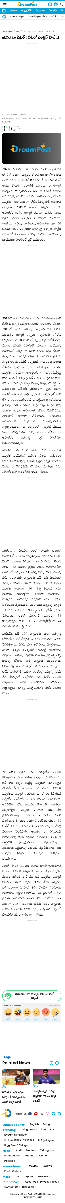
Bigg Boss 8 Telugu (16, 1145)
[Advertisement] (32, 77)
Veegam (38, 1197)
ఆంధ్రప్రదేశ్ (26, 10)
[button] (57, 1063)
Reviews (47, 1166)
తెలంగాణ (40, 10)
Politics (8, 1161)
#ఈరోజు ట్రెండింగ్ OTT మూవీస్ (42, 16)
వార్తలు (13, 10)
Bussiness (44, 1177)
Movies (33, 1166)
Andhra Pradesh (26, 1150)
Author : (14, 114)
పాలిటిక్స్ (53, 10)
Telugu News (7, 31)
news (18, 31)
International (12, 1156)
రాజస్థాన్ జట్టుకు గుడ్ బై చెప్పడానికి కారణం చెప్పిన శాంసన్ (44, 1095)
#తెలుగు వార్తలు (17, 16)
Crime (43, 1156)
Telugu (47, 1124)
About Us (30, 1182)
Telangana (47, 1150)
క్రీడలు (5, 1087)
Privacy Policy (48, 1182)
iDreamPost (48, 1130)
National (30, 1156)
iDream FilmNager (15, 1135)
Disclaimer (29, 1187)
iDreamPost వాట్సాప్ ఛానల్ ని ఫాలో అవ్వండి (34, 996)
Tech (18, 1177)
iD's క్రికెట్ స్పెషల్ (46, 1140)
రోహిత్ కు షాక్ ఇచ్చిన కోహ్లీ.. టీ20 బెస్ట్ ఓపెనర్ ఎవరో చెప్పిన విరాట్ (14, 1096)
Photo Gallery (12, 1171)
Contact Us (11, 1187)
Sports (30, 1177)
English (34, 1124)
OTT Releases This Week (19, 1140)
